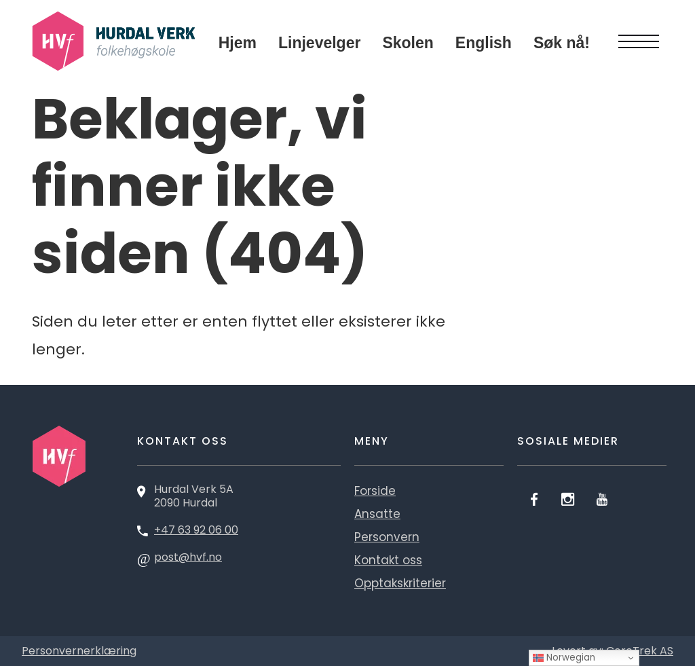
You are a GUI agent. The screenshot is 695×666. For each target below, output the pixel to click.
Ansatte (377, 514)
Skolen (407, 43)
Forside (375, 491)
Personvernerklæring (79, 651)
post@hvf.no (188, 557)
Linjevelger (319, 43)
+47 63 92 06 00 (196, 530)
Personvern (386, 537)
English (483, 43)
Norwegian (564, 657)
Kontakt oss (388, 560)
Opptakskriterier (400, 583)
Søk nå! (561, 43)
